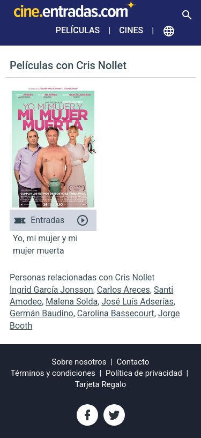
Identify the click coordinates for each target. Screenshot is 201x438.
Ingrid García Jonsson (51, 290)
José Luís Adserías (137, 301)
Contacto (133, 362)
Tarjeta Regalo (100, 384)
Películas (78, 30)
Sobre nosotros (79, 362)
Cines (131, 30)
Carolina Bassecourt (115, 313)
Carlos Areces (123, 290)
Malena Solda (72, 301)
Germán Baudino (41, 313)
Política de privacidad (144, 373)
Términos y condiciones (53, 373)
